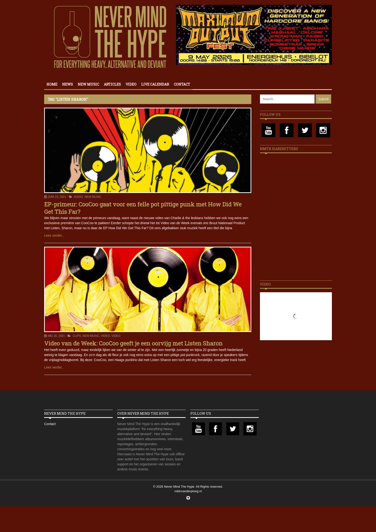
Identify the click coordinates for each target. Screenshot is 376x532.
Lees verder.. (54, 235)
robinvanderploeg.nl (188, 491)
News (67, 84)
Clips (77, 336)
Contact (182, 84)
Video (131, 84)
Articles (112, 84)
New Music (88, 84)
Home (52, 84)
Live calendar (155, 84)
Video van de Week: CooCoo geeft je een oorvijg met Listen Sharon (133, 343)
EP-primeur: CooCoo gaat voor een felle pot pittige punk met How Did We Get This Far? (142, 208)
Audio (78, 197)
